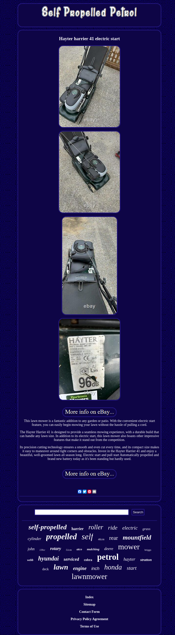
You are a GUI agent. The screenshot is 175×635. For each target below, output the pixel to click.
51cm (69, 549)
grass (146, 529)
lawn (60, 567)
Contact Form (89, 612)
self (87, 536)
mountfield (137, 537)
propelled (61, 536)
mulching (93, 549)
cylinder (34, 538)
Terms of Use (89, 626)
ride (113, 527)
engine (80, 568)
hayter (129, 559)
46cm (101, 539)
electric (130, 528)
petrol (108, 557)
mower (129, 546)
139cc (42, 550)
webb (30, 560)
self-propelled (47, 527)
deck (45, 569)
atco (79, 549)
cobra (88, 560)
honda (113, 567)
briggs (148, 549)
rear (113, 538)
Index (89, 597)
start (132, 568)
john (31, 549)
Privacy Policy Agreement (89, 619)
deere (108, 548)
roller (95, 527)
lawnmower (89, 576)
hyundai (48, 558)
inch (95, 568)
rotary (55, 548)
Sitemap (90, 604)
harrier (77, 529)
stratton (146, 560)
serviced (71, 559)
